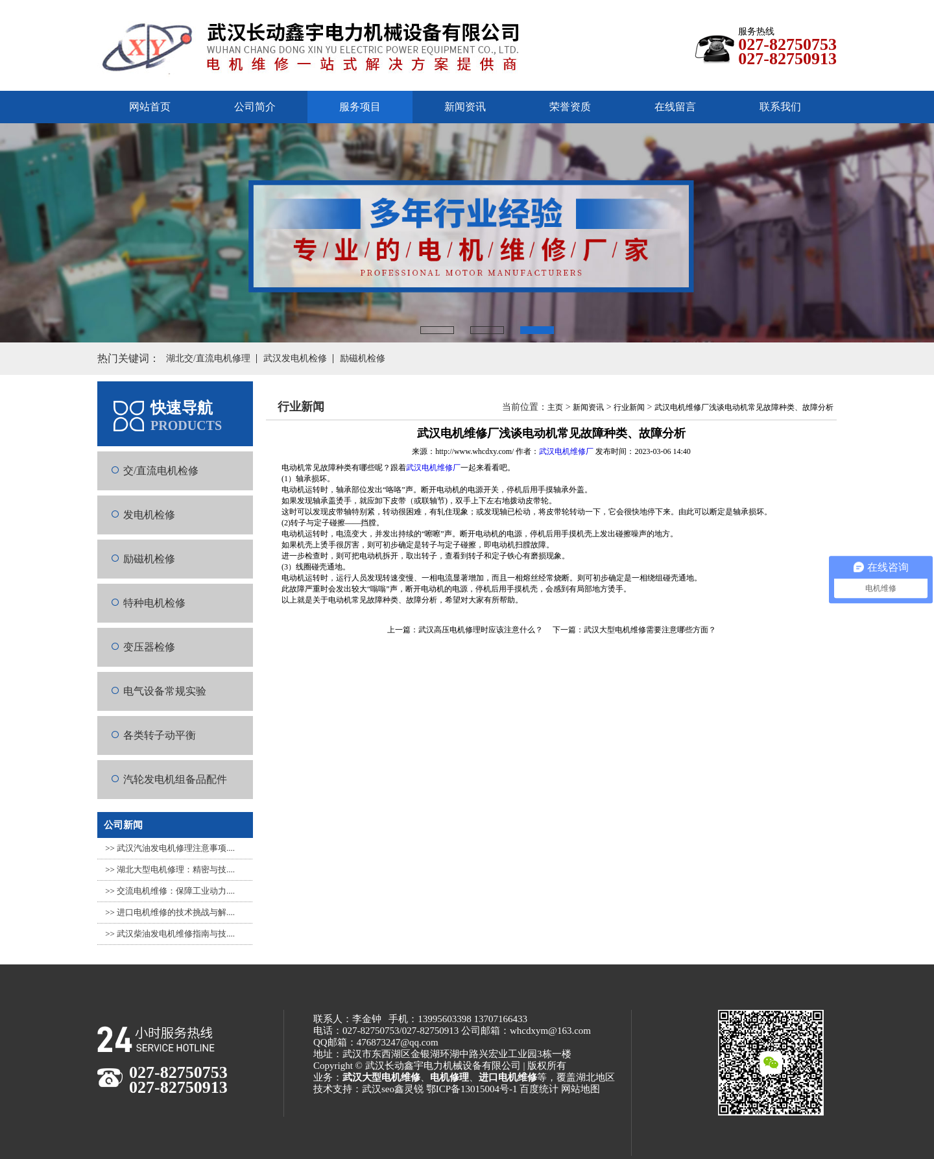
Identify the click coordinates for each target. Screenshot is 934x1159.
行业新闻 (629, 407)
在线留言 (675, 106)
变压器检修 (149, 646)
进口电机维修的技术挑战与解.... (176, 912)
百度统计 (539, 1089)
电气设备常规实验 (164, 691)
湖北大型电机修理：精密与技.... (176, 869)
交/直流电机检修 (160, 470)
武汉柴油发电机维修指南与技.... (176, 933)
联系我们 (780, 106)
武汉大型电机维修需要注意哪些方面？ (650, 629)
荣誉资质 (570, 106)
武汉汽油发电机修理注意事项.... (176, 848)
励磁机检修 (149, 558)
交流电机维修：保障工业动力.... (176, 891)
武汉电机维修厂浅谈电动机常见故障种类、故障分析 (743, 407)
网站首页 (150, 106)
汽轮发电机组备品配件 (175, 779)
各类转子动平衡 (159, 735)
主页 (555, 407)
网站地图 (580, 1089)
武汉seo (378, 1089)
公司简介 (255, 106)
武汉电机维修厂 (566, 451)
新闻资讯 (465, 106)
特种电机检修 (154, 602)
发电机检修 (149, 514)
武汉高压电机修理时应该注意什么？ (480, 629)
